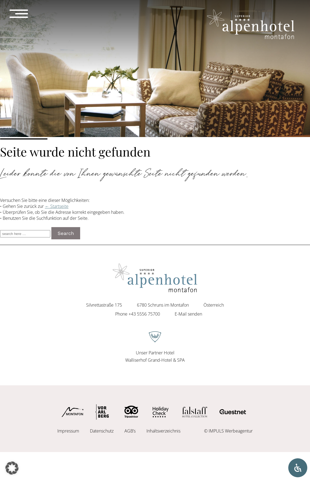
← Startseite (56, 206)
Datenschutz (102, 431)
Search (66, 233)
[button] (12, 468)
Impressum (68, 431)
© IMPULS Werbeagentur (228, 431)
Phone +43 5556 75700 (137, 314)
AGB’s (130, 431)
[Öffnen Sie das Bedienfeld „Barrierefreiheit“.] (297, 467)
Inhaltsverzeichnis (163, 431)
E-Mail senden (188, 314)
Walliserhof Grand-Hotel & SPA (155, 360)
